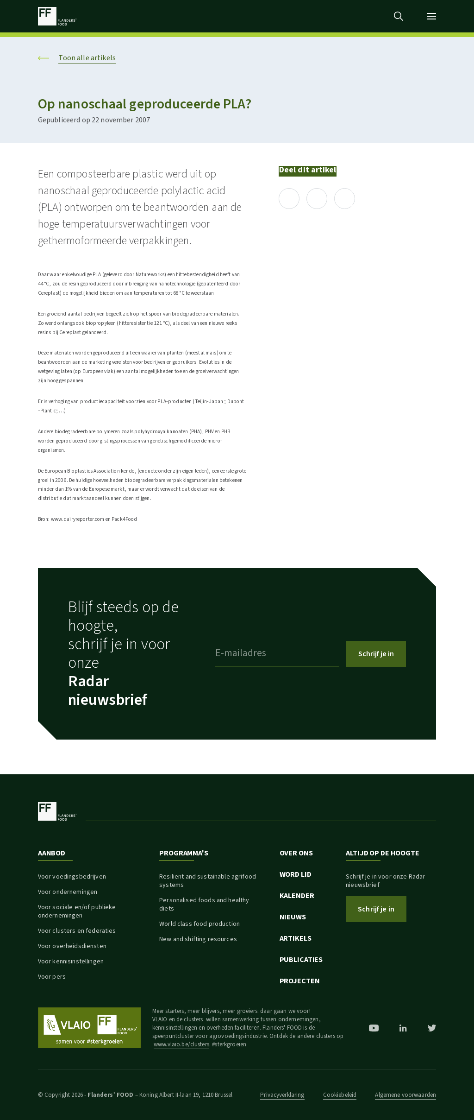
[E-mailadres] (277, 654)
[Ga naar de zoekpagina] (398, 16)
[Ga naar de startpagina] (57, 16)
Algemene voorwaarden (405, 1095)
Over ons (296, 853)
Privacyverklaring (282, 1095)
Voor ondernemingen (68, 892)
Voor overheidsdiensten (72, 946)
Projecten (300, 981)
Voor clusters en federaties (77, 931)
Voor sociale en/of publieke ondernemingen (77, 911)
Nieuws (293, 917)
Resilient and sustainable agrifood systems (207, 881)
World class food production (199, 924)
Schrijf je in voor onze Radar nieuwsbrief (385, 881)
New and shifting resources (198, 939)
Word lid (296, 874)
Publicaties (301, 960)
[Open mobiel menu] (431, 16)
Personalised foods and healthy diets (204, 904)
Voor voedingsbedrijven (72, 876)
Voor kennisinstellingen (71, 961)
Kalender (297, 896)
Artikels (296, 938)
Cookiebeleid (340, 1095)
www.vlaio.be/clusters (181, 1044)
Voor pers (52, 976)
